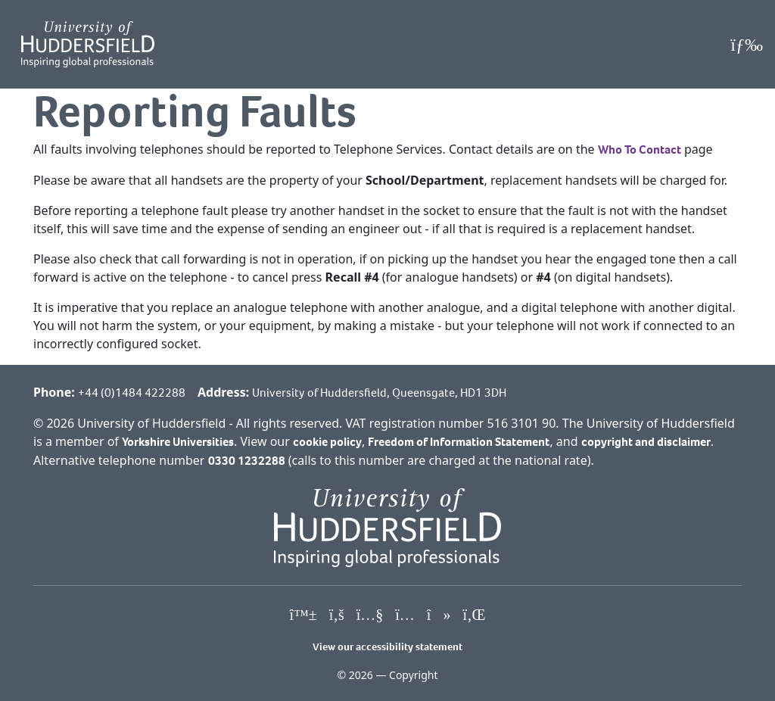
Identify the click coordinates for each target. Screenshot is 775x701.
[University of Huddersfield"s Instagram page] (405, 615)
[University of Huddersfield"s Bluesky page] (303, 615)
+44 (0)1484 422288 (131, 392)
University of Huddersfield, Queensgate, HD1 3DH (379, 392)
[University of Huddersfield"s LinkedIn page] (473, 615)
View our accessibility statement (387, 647)
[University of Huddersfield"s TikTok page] (439, 615)
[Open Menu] (746, 45)
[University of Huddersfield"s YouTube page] (370, 615)
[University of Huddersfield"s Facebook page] (336, 615)
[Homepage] (87, 44)
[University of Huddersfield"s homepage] (387, 526)
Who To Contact (639, 149)
